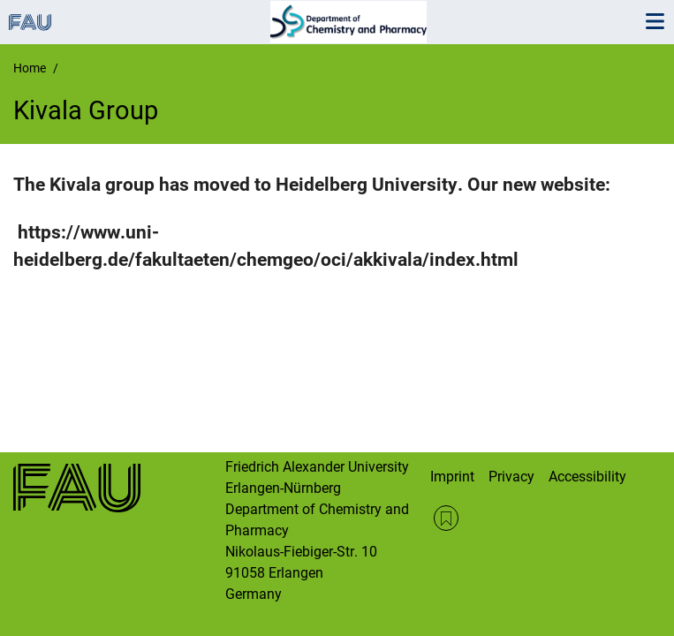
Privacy (511, 476)
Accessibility (587, 476)
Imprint (452, 476)
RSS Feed (446, 518)
